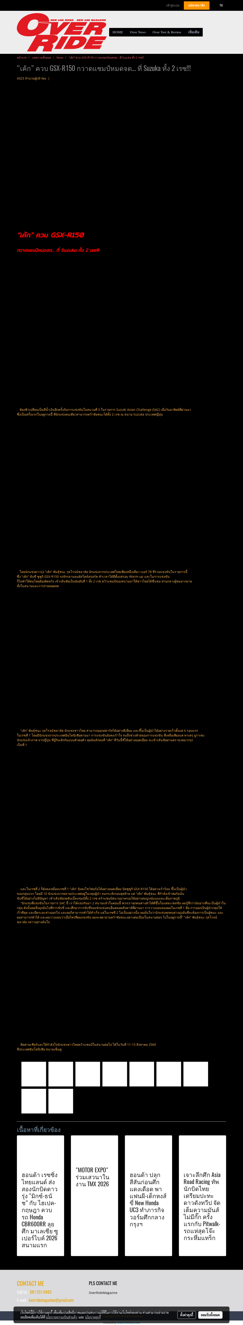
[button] (207, 32)
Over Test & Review (167, 32)
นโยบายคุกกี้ (93, 1317)
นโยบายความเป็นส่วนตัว (61, 1317)
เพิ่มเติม (193, 32)
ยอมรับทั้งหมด (210, 1315)
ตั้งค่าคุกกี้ (186, 1315)
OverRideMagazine (103, 1293)
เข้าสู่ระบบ (172, 5)
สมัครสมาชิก (196, 5)
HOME (117, 32)
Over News (138, 32)
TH (219, 5)
